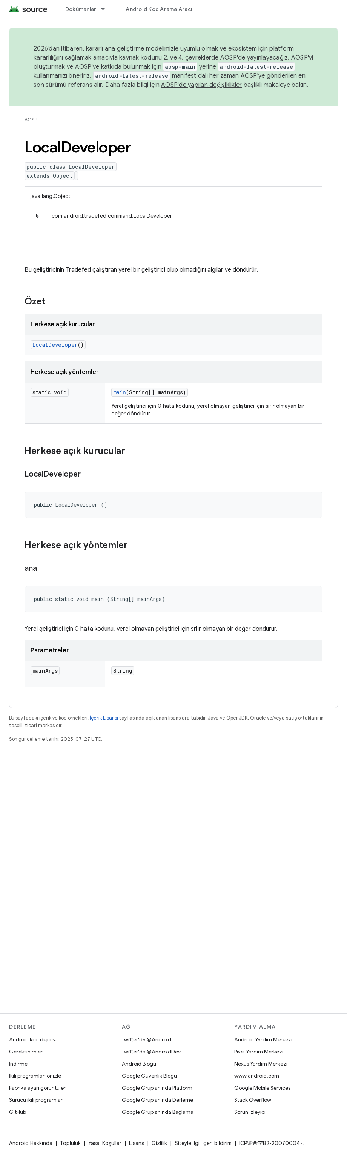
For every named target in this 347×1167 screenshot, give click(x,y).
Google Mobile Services (262, 1087)
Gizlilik (159, 1143)
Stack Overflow (252, 1099)
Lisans (136, 1143)
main (119, 392)
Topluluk (70, 1143)
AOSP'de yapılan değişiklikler (201, 85)
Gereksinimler (26, 1051)
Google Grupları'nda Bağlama (157, 1112)
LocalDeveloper (55, 344)
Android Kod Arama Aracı (159, 9)
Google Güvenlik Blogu (149, 1075)
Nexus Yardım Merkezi (260, 1063)
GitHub (17, 1112)
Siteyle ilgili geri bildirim (203, 1143)
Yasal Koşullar (104, 1143)
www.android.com (256, 1075)
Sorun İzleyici (250, 1112)
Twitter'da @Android (146, 1039)
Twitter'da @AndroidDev (151, 1051)
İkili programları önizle (35, 1075)
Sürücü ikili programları (36, 1099)
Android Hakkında (30, 1143)
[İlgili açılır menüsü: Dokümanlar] (106, 9)
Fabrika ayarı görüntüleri (38, 1087)
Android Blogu (139, 1063)
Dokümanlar (81, 9)
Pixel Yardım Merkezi (258, 1051)
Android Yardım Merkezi (263, 1039)
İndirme (18, 1063)
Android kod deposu (33, 1039)
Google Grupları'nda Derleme (157, 1099)
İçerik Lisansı (104, 718)
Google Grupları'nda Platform (157, 1087)
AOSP (31, 120)
